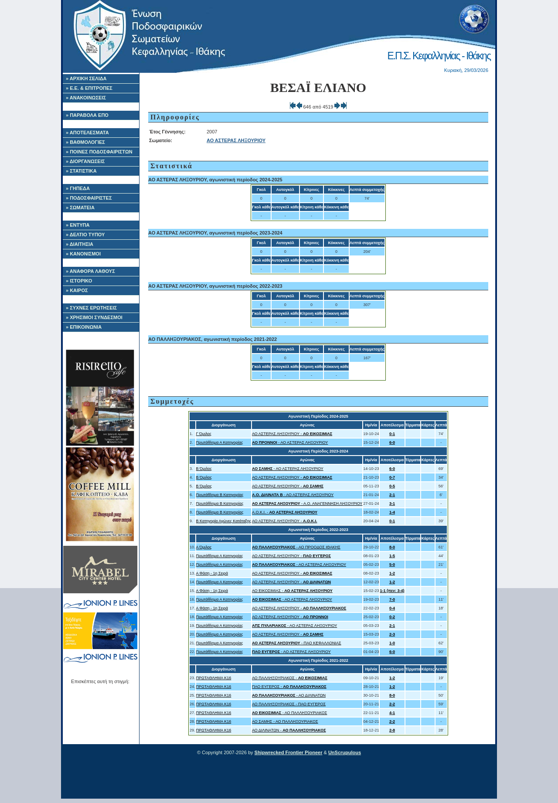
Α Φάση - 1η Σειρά (212, 573)
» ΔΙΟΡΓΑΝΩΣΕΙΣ (85, 161)
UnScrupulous (344, 752)
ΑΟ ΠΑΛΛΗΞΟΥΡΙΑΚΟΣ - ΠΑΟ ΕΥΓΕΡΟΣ (289, 704)
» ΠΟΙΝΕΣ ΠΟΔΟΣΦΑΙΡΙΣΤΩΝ (99, 151)
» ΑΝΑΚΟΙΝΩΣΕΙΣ (86, 97)
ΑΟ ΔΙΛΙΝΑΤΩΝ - (289, 730)
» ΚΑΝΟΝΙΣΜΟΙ (83, 253)
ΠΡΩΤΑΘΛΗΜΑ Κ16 (213, 678)
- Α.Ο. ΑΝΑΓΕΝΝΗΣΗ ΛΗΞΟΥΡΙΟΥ (307, 503)
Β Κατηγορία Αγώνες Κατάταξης (223, 521)
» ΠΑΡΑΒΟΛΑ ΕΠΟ (87, 115)
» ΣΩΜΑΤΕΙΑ (80, 207)
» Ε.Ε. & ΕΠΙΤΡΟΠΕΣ (89, 88)
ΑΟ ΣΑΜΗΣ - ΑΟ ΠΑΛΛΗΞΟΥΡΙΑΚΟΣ (285, 721)
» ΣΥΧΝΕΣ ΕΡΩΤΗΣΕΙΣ (91, 307)
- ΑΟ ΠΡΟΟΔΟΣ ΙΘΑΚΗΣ (296, 547)
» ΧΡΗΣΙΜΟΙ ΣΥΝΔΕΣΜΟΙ (94, 317)
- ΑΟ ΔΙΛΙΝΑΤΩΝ (289, 695)
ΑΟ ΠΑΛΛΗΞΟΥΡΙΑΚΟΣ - (289, 678)
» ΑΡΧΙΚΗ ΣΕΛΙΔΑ (86, 78)
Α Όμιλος (204, 547)
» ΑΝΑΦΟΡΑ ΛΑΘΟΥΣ (90, 271)
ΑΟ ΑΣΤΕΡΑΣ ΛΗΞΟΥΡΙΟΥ (236, 140)
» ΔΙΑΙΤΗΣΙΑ (79, 244)
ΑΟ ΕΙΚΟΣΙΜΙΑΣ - (292, 591)
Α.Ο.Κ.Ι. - (284, 512)
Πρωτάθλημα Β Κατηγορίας (220, 495)
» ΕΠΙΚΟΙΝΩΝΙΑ (84, 327)
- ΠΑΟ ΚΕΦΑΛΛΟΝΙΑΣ (296, 643)
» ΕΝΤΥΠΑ (77, 225)
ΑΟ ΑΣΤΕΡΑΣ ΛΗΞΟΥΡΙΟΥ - (292, 434)
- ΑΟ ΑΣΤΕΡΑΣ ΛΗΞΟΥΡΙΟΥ (290, 442)
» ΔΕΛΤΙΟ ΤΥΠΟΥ (85, 234)
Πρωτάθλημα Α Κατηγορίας (219, 442)
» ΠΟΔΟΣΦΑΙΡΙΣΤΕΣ (89, 198)
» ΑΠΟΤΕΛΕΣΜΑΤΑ (87, 132)
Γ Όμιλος (203, 434)
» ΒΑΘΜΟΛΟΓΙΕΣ (85, 142)
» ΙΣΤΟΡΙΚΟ (79, 280)
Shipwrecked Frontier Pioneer (289, 752)
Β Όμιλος (204, 468)
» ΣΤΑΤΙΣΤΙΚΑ (81, 171)
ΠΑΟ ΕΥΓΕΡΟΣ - (289, 686)
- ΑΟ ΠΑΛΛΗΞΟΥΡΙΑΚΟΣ (289, 713)
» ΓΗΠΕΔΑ (78, 188)
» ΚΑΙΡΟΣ (77, 290)
